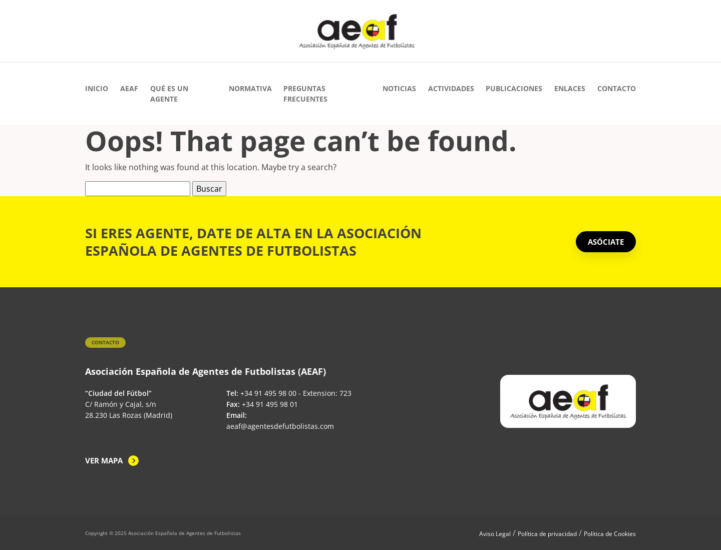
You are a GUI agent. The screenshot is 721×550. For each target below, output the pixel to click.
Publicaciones (514, 88)
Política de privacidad (547, 533)
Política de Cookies (610, 533)
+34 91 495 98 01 (270, 404)
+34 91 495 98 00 (268, 393)
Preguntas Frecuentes (305, 94)
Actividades (451, 88)
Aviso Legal (495, 533)
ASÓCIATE (606, 242)
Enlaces (569, 88)
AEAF (129, 88)
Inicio (96, 88)
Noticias (399, 88)
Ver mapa (104, 460)
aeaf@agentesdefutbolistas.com (280, 426)
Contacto (616, 88)
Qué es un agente (169, 94)
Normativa (250, 88)
